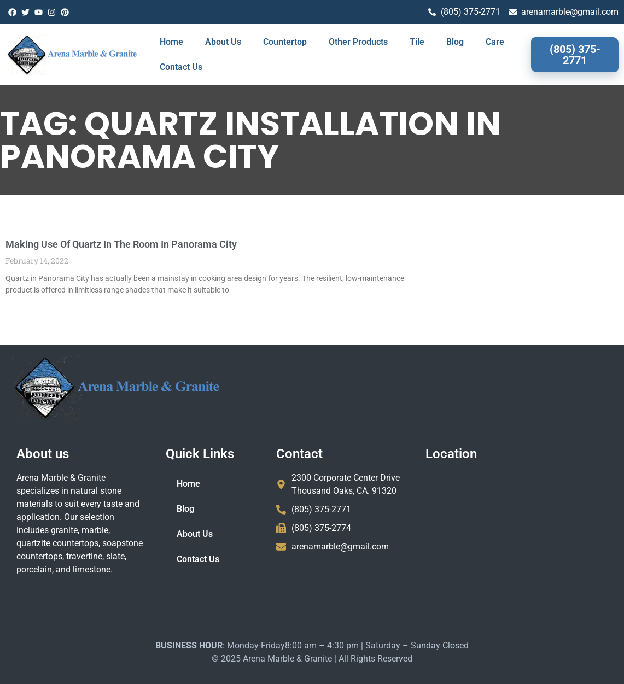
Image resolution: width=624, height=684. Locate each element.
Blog (455, 42)
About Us (223, 42)
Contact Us (181, 67)
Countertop (285, 42)
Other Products (358, 42)
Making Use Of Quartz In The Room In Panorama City (121, 244)
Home (171, 42)
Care (495, 42)
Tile (417, 42)
